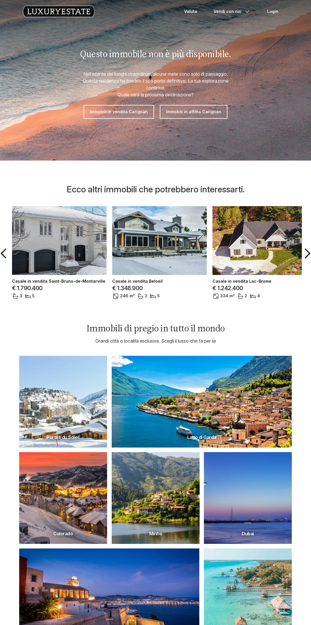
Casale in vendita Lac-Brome (241, 281)
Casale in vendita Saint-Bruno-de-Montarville (58, 281)
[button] (4, 253)
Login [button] (272, 11)
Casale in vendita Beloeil (137, 281)
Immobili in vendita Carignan (119, 111)
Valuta (190, 11)
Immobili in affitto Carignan (193, 111)
